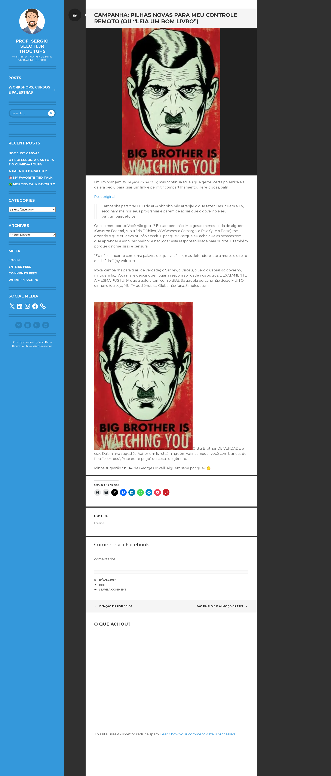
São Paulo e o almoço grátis (222, 606)
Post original (104, 197)
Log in (14, 260)
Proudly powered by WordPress (32, 342)
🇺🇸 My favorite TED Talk (30, 178)
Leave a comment (112, 589)
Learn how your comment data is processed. (198, 734)
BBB (102, 584)
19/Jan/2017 (107, 579)
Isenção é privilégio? (113, 606)
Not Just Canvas (24, 153)
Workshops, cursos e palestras (29, 89)
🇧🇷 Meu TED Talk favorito (32, 184)
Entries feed (20, 267)
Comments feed (23, 273)
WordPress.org (23, 280)
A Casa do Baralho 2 (28, 171)
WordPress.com (42, 346)
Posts (15, 78)
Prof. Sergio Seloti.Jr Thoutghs (32, 46)
